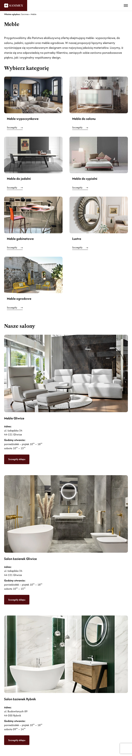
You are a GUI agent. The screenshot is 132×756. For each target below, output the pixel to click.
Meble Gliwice (14, 418)
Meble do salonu (84, 118)
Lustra (76, 238)
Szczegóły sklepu (16, 459)
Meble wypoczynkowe (22, 118)
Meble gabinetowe (20, 238)
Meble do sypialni (84, 178)
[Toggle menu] (126, 5)
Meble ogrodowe (19, 298)
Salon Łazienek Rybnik (20, 699)
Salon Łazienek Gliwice (20, 558)
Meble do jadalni (19, 178)
